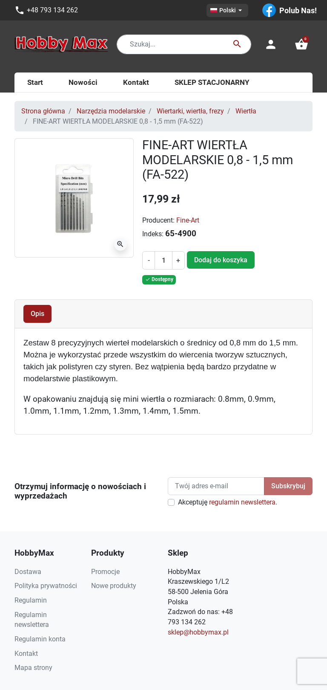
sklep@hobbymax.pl (198, 632)
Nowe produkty (113, 586)
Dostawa (27, 572)
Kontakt (26, 653)
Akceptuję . (227, 502)
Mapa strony (33, 668)
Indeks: (153, 234)
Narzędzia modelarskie (111, 111)
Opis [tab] (37, 314)
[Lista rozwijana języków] (227, 10)
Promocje (105, 572)
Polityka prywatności (45, 586)
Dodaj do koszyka (220, 260)
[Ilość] (163, 261)
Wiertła (245, 111)
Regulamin (30, 600)
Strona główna (43, 111)
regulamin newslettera (242, 502)
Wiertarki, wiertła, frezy (190, 111)
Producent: (158, 220)
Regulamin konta (40, 639)
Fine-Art (187, 220)
